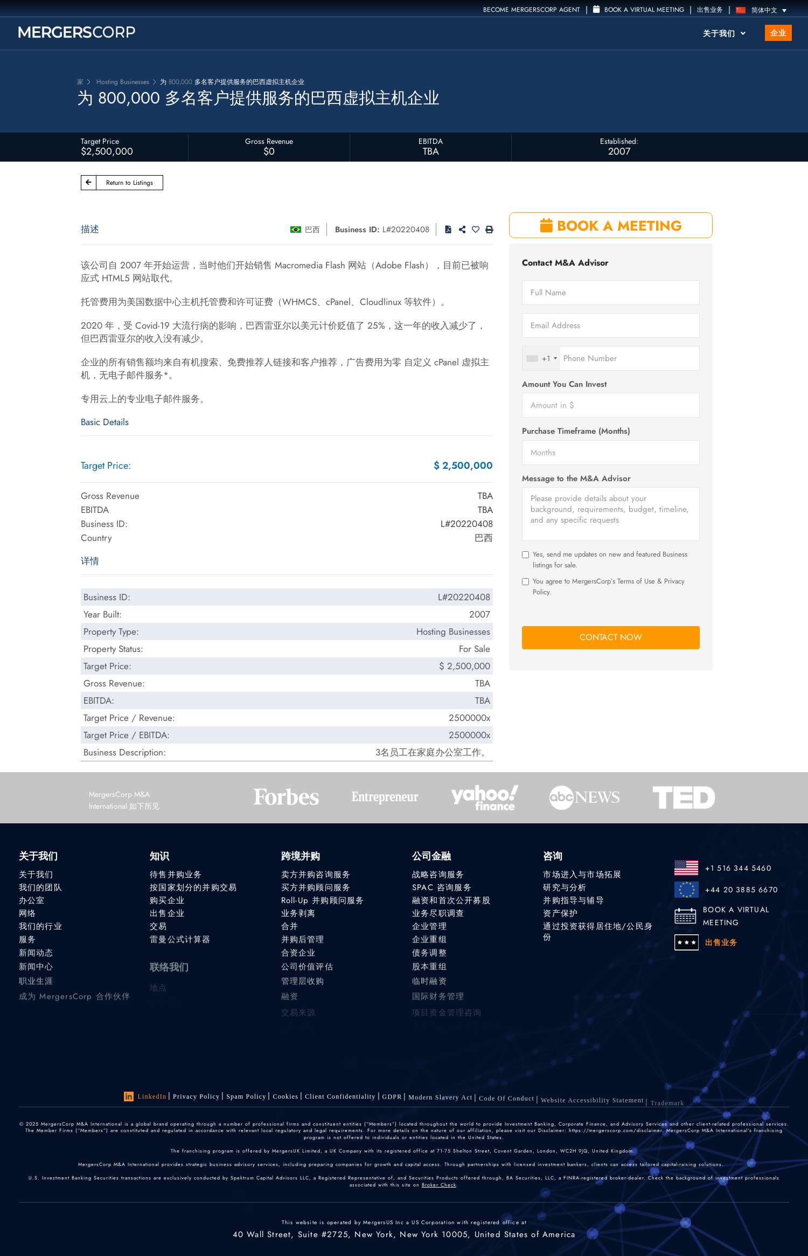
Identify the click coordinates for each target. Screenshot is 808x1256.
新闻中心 (36, 972)
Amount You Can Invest (564, 384)
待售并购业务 (176, 874)
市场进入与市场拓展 (582, 874)
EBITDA (431, 141)
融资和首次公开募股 (451, 900)
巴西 (312, 229)
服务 (27, 941)
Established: (619, 141)
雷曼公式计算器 (180, 941)
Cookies (285, 1097)
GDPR (392, 1100)
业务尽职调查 (438, 913)
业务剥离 (298, 913)
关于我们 (724, 33)
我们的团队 (40, 887)
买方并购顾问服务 (316, 887)
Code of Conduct (506, 1105)
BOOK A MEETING (611, 226)
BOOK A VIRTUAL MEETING (736, 916)
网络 (27, 913)
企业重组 (429, 941)
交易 (158, 927)
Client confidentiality (340, 1098)
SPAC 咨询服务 (442, 887)
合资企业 (298, 957)
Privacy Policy (196, 1096)
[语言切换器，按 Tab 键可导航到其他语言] (764, 10)
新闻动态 (36, 957)
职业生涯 (36, 988)
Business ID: (357, 229)
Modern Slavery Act (440, 1102)
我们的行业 (40, 927)
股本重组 (429, 972)
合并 (289, 927)
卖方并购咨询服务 (316, 874)
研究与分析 (565, 887)
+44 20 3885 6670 (741, 889)
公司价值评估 (307, 972)
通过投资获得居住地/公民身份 (598, 934)
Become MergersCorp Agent (531, 10)
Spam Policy (246, 1096)
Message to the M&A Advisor (576, 478)
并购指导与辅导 (573, 900)
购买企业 (167, 900)
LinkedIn (145, 1096)
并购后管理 (303, 941)
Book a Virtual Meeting (638, 10)
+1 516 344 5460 (738, 868)
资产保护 (560, 913)
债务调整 (429, 957)
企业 (778, 32)
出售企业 (167, 913)
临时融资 (429, 988)
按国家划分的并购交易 (193, 887)
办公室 (32, 900)
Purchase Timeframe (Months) (576, 431)
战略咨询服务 (438, 874)
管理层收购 (303, 988)
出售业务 (710, 10)
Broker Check (439, 1184)
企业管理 (429, 927)
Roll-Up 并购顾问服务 (323, 900)
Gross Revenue (269, 141)
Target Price (100, 141)
